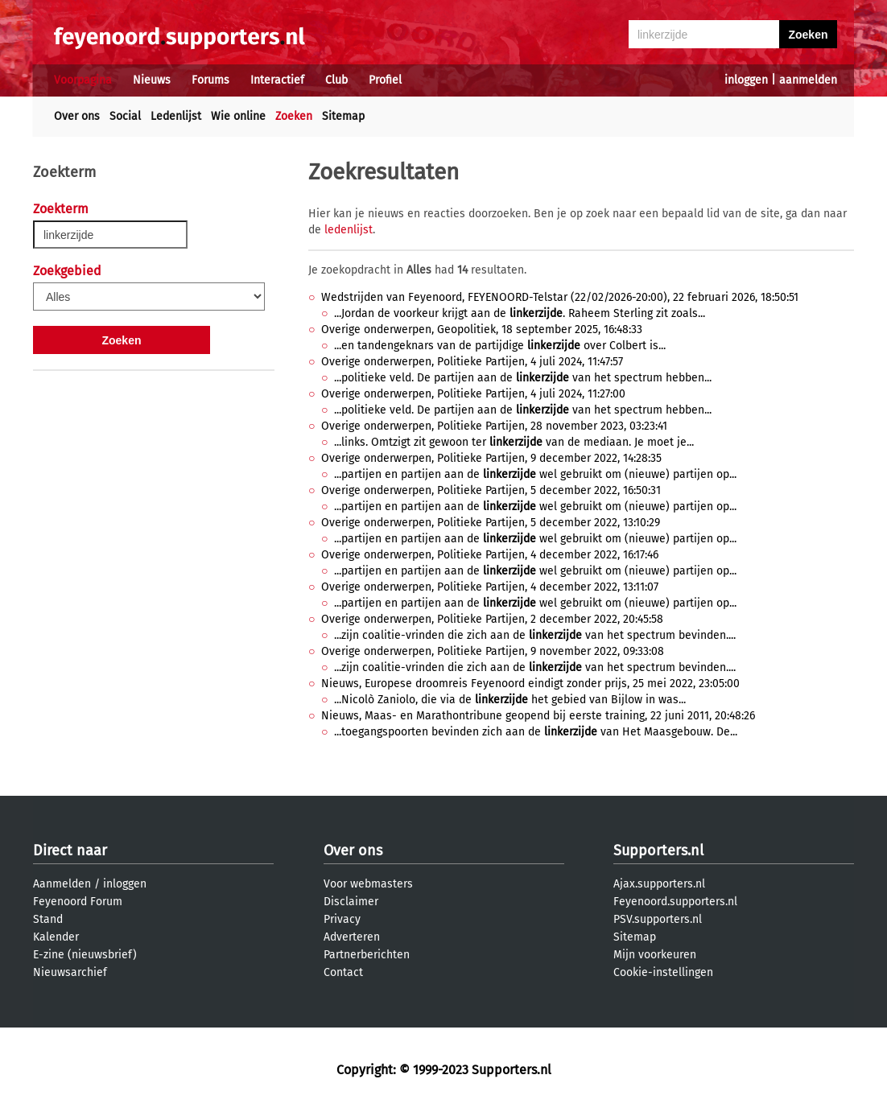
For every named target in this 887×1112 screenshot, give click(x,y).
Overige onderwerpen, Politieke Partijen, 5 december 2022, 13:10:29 (490, 522)
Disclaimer (351, 901)
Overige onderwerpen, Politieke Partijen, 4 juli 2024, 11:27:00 (473, 394)
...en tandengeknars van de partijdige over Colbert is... (500, 345)
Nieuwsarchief (70, 972)
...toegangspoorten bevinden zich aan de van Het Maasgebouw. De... (535, 732)
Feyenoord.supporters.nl (675, 901)
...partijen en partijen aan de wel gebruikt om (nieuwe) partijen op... (535, 474)
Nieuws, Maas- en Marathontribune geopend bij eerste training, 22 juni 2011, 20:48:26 (538, 716)
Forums (210, 80)
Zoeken (293, 116)
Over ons (77, 116)
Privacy (342, 919)
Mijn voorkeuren (654, 955)
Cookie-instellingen (663, 972)
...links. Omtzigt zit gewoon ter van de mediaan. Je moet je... (514, 442)
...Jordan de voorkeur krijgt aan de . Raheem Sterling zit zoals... (519, 313)
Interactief (277, 80)
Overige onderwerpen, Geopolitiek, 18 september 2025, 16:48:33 (481, 329)
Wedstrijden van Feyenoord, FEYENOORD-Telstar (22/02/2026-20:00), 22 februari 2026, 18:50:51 (559, 297)
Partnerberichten (367, 955)
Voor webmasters (368, 884)
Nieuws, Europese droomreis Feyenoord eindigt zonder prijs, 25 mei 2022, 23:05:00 (530, 683)
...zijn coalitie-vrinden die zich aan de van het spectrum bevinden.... (535, 635)
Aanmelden (62, 884)
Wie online (238, 116)
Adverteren (352, 937)
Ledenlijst (176, 116)
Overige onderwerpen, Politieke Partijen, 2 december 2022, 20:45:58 (492, 619)
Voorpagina (83, 80)
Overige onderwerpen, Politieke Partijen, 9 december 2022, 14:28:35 (491, 458)
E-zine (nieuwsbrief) (85, 955)
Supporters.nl (658, 850)
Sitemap (343, 116)
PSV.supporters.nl (657, 919)
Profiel (385, 80)
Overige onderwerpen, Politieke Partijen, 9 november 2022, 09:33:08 (492, 651)
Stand (48, 919)
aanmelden (808, 80)
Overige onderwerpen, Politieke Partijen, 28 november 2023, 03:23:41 (494, 426)
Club (336, 80)
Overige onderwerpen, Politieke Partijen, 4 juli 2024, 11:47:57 (472, 362)
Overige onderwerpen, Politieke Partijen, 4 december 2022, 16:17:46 (489, 555)
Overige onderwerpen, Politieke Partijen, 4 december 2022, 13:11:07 (489, 587)
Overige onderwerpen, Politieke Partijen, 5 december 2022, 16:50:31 (491, 490)
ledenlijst (348, 230)
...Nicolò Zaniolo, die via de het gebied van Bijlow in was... (510, 699)
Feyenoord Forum (77, 901)
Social (125, 116)
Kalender (56, 937)
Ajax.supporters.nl (659, 884)
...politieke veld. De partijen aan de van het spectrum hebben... (523, 378)
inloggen (746, 80)
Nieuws (152, 80)
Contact (343, 972)
